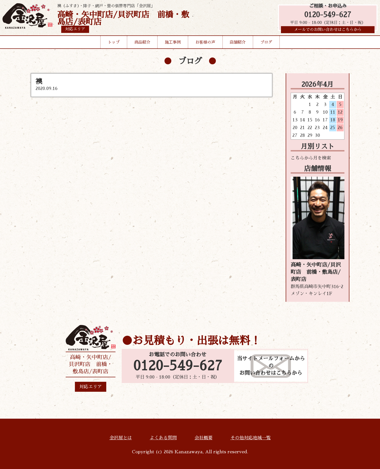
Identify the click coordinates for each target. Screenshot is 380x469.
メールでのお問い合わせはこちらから (328, 31)
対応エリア (90, 387)
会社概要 (204, 438)
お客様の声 (205, 43)
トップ (114, 43)
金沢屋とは (120, 438)
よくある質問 (163, 438)
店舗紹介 (238, 43)
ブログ (266, 43)
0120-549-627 (327, 15)
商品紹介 (142, 43)
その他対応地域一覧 (250, 438)
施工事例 (173, 43)
